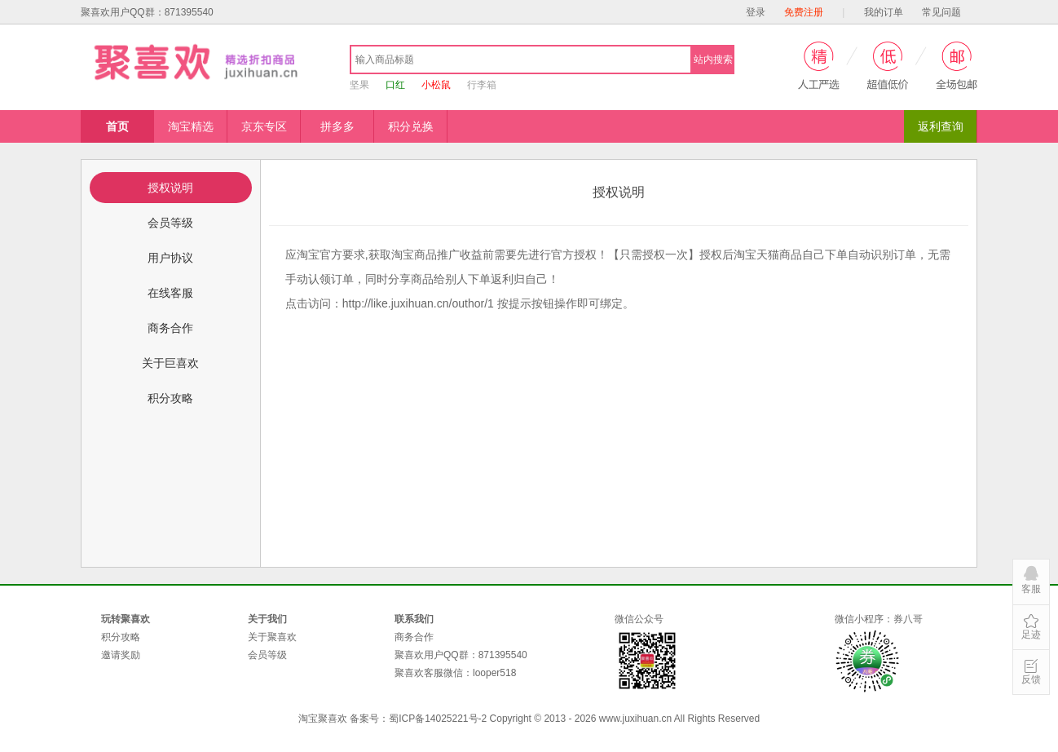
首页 (117, 126)
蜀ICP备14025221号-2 (438, 718)
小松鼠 (436, 85)
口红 (395, 85)
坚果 (359, 85)
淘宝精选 (191, 126)
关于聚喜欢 (272, 637)
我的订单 (883, 12)
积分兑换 (411, 126)
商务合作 (414, 637)
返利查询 (940, 126)
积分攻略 (120, 637)
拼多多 (337, 126)
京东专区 (264, 126)
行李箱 (481, 85)
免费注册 (803, 12)
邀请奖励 (120, 655)
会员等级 (267, 655)
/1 (418, 303)
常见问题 (941, 12)
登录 (755, 12)
